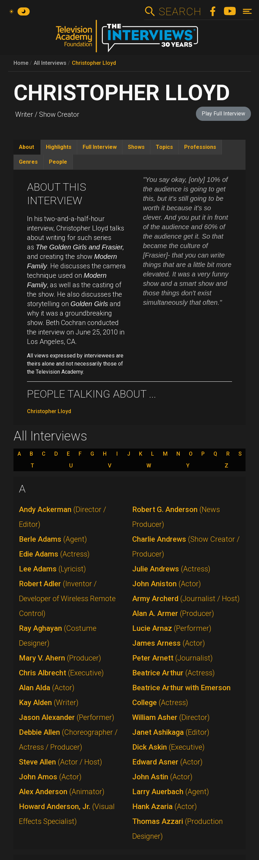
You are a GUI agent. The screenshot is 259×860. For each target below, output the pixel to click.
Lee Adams (52, 569)
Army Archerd (186, 598)
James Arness (168, 643)
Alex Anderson (62, 791)
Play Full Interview (223, 113)
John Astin (162, 777)
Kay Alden (49, 702)
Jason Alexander (66, 717)
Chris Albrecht (61, 673)
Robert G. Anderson (176, 517)
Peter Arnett (172, 658)
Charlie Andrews (186, 546)
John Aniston (166, 584)
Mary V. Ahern (60, 658)
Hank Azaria (164, 806)
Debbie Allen (68, 739)
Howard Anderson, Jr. (67, 814)
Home (20, 63)
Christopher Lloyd (94, 63)
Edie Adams (54, 554)
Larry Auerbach (170, 791)
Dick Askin (168, 747)
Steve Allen (60, 762)
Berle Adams (53, 539)
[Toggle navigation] (247, 11)
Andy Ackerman (62, 517)
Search (180, 11)
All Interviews (50, 63)
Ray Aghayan (57, 635)
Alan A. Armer (173, 613)
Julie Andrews (171, 569)
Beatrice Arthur (173, 673)
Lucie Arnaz (171, 628)
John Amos (50, 777)
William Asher (171, 717)
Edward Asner (167, 762)
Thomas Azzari (177, 828)
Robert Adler (67, 599)
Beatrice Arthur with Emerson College (181, 695)
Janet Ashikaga (170, 732)
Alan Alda (47, 687)
